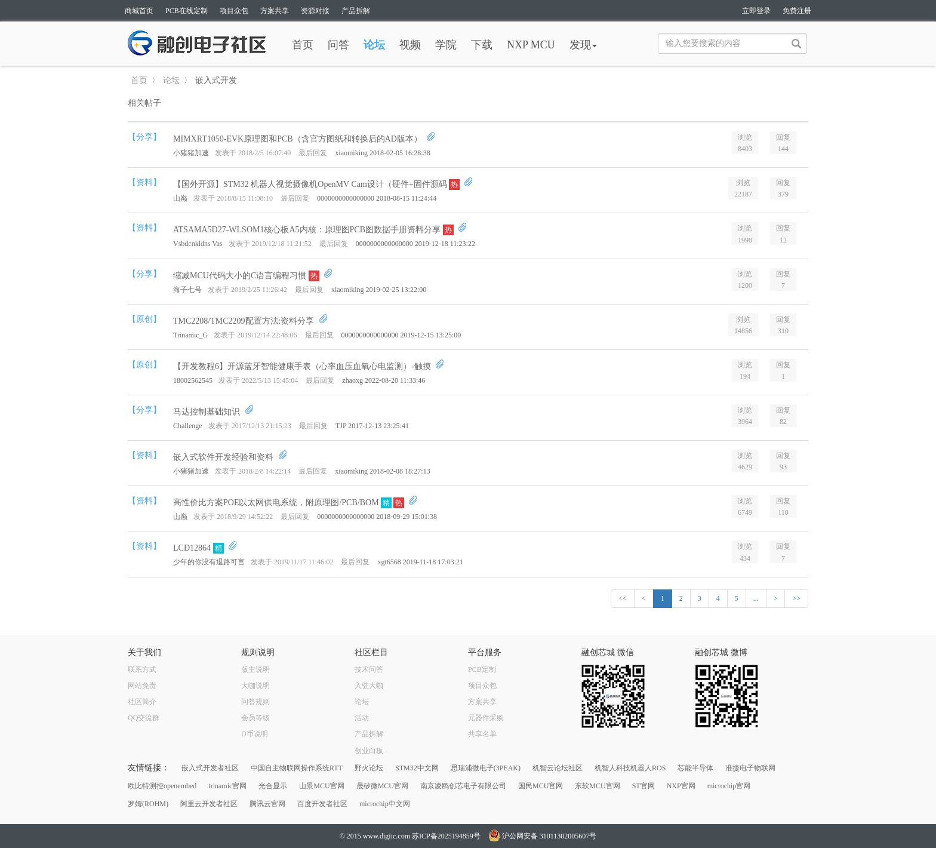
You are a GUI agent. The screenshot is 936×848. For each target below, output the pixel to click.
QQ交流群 (143, 718)
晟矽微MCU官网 (382, 786)
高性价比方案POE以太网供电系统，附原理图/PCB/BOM (277, 502)
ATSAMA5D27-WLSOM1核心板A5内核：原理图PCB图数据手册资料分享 (308, 229)
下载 (481, 45)
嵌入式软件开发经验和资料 (224, 457)
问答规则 (255, 702)
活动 (362, 718)
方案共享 (274, 11)
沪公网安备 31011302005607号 (542, 836)
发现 (583, 45)
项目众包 (234, 11)
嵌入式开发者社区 (210, 768)
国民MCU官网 (540, 786)
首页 (302, 45)
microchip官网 (729, 786)
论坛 (374, 45)
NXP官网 (681, 786)
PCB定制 (482, 669)
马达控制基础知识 (207, 411)
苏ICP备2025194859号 (446, 836)
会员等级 (255, 718)
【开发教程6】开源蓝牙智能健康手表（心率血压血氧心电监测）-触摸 (303, 366)
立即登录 (756, 11)
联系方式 (142, 669)
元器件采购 (486, 718)
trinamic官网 (227, 786)
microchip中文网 (384, 804)
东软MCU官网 (597, 786)
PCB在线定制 (186, 11)
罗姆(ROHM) (148, 804)
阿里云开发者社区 (209, 804)
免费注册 (797, 11)
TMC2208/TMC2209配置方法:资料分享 (244, 321)
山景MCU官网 (321, 786)
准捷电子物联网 (750, 768)
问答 (338, 45)
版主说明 (255, 669)
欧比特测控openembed (162, 786)
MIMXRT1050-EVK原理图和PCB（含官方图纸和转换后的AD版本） (298, 138)
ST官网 (643, 786)
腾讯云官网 (267, 804)
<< (622, 598)
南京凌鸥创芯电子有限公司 (463, 786)
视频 (410, 45)
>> (796, 598)
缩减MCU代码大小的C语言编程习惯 (241, 275)
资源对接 (315, 11)
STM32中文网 (417, 768)
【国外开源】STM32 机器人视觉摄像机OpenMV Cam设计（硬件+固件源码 (311, 184)
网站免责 (142, 685)
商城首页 (139, 11)
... (756, 598)
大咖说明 (255, 685)
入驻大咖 (369, 685)
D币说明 (254, 734)
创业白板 (369, 750)
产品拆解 (355, 11)
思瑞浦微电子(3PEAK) (486, 768)
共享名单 (482, 734)
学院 (446, 45)
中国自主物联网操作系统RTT (297, 768)
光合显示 (272, 786)
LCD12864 (193, 547)
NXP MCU (531, 45)
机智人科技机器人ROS (630, 768)
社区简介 (142, 702)
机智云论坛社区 (557, 768)
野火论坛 (369, 768)
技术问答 (369, 669)
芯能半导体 (695, 768)
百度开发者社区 (322, 804)
